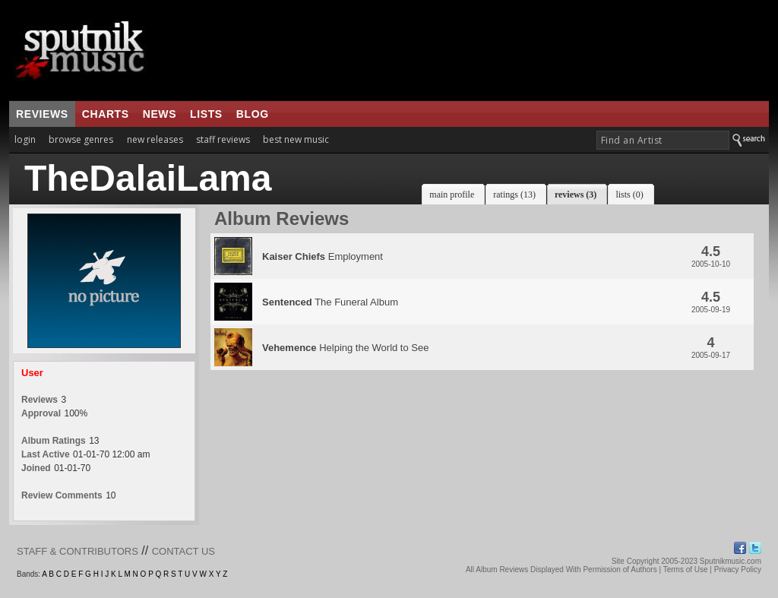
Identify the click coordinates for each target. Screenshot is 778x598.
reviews (42, 114)
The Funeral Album (330, 302)
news (159, 114)
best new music (296, 139)
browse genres (81, 139)
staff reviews (223, 139)
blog (252, 114)
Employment (322, 256)
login (25, 139)
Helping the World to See (345, 347)
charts (105, 114)
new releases (155, 139)
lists (206, 114)
